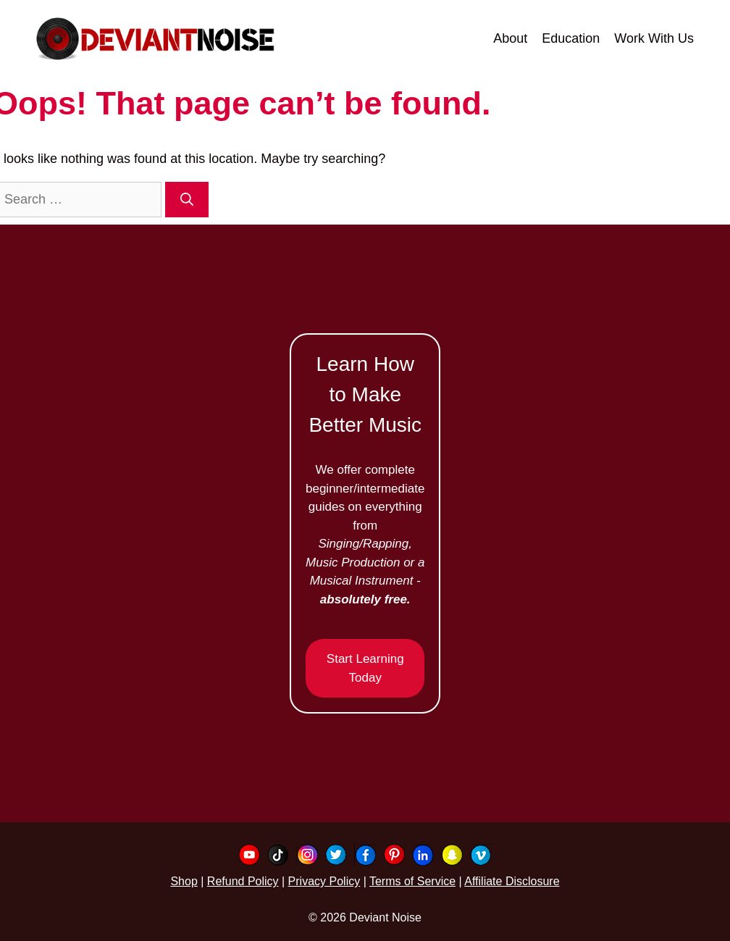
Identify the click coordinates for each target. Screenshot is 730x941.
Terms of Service (412, 881)
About (510, 38)
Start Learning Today (365, 668)
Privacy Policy (324, 881)
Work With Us (654, 38)
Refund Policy (243, 881)
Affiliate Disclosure (511, 881)
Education (571, 38)
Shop (183, 881)
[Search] (187, 199)
